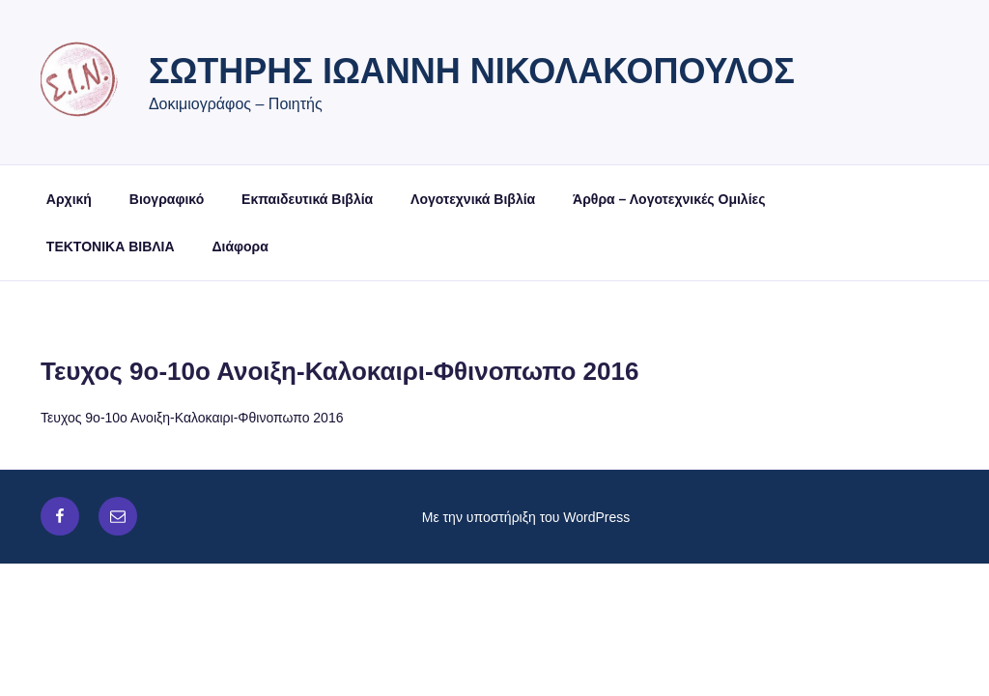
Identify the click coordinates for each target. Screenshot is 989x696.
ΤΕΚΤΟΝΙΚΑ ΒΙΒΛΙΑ (110, 246)
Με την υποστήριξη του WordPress (526, 517)
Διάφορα (240, 246)
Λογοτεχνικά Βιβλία (472, 199)
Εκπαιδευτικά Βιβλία (307, 199)
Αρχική (69, 199)
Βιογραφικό (166, 199)
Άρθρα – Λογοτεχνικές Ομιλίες (669, 199)
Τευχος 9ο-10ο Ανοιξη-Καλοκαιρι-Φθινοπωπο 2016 (192, 417)
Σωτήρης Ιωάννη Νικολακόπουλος (472, 71)
